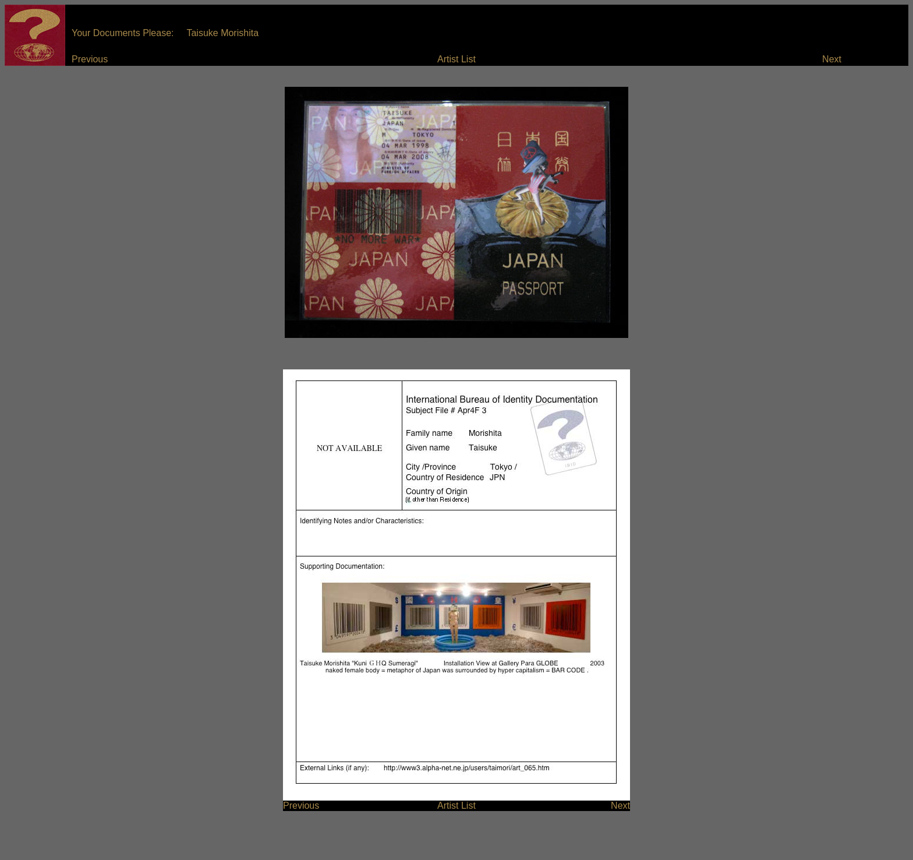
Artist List (456, 59)
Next (831, 59)
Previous (90, 59)
